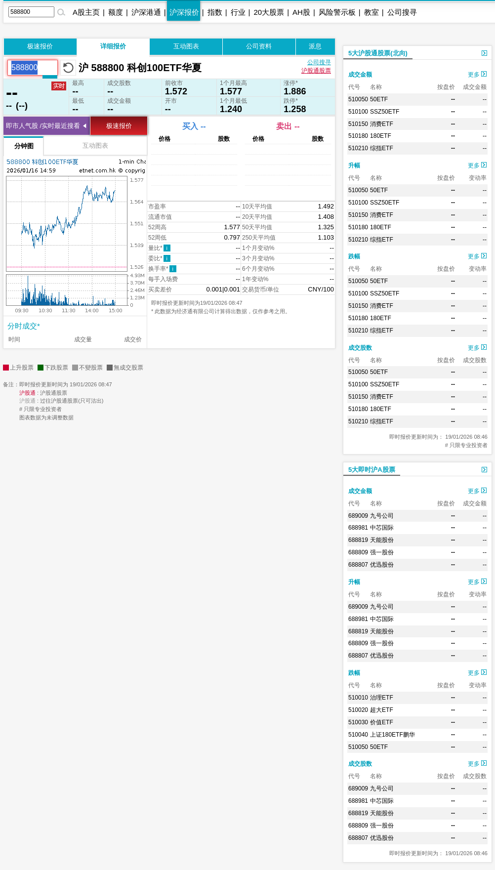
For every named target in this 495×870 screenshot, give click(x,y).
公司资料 (259, 46)
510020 (358, 709)
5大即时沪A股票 (371, 469)
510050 (358, 99)
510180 (358, 135)
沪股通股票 (316, 70)
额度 (115, 12)
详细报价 (113, 46)
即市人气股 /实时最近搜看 (43, 125)
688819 (358, 540)
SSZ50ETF (384, 111)
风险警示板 (337, 12)
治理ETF (381, 697)
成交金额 (360, 74)
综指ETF (381, 148)
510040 (358, 734)
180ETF (380, 135)
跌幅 (354, 256)
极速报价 (40, 46)
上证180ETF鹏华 (392, 734)
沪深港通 (146, 12)
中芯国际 (382, 527)
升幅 (354, 165)
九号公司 (382, 515)
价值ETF (381, 722)
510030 (358, 722)
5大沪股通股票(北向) (378, 53)
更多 (477, 74)
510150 (358, 124)
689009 (358, 515)
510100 (358, 111)
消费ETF (381, 124)
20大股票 (268, 12)
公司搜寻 (402, 12)
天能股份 (382, 540)
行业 (238, 12)
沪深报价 (184, 12)
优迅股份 (382, 564)
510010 (358, 697)
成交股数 (360, 347)
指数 (214, 12)
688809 (358, 552)
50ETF (379, 99)
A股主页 (86, 12)
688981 (358, 527)
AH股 (301, 12)
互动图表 (186, 46)
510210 (358, 148)
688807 (358, 564)
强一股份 (382, 552)
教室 (371, 12)
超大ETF (381, 709)
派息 (315, 46)
